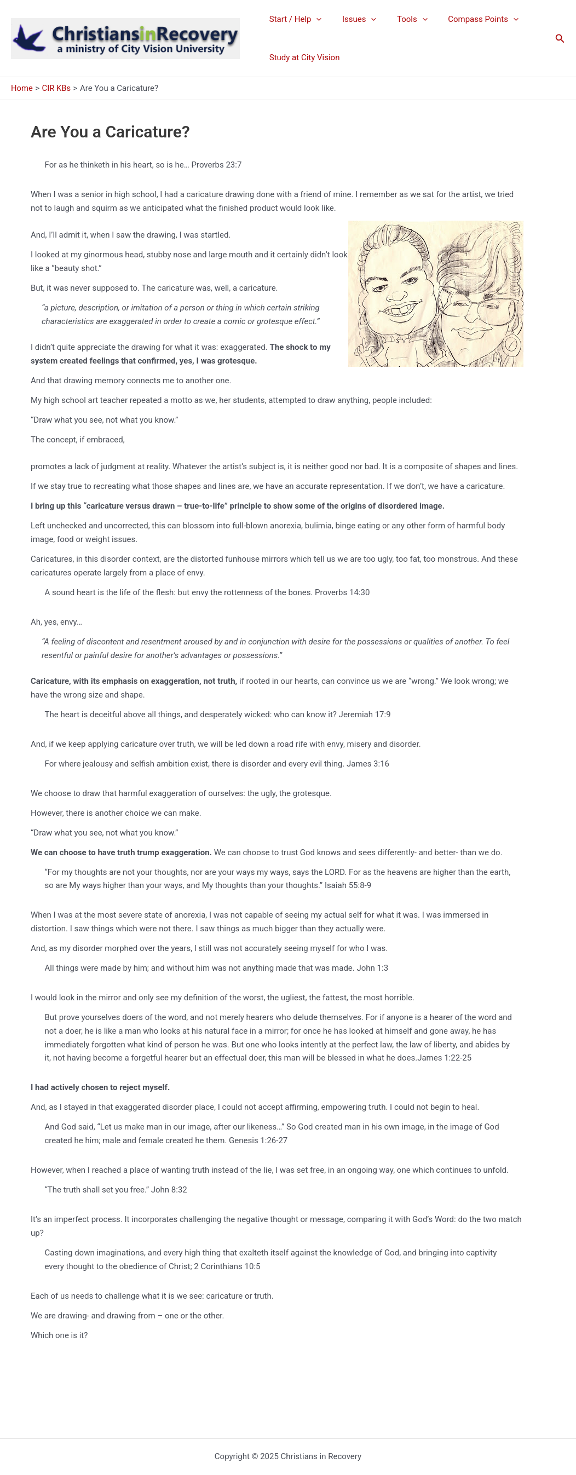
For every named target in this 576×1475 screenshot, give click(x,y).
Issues (353, 19)
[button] (560, 38)
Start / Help (293, 19)
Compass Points (469, 19)
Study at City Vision (302, 57)
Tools (402, 19)
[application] (314, 19)
